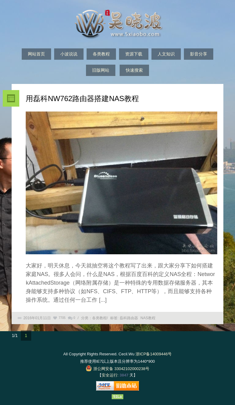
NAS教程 (147, 318)
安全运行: (110, 375)
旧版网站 (100, 70)
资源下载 (133, 53)
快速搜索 (134, 70)
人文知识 (166, 53)
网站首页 (36, 53)
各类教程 (101, 53)
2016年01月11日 (36, 318)
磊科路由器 (129, 318)
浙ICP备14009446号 (154, 354)
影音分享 (198, 53)
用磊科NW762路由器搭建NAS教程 (82, 98)
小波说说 (68, 53)
